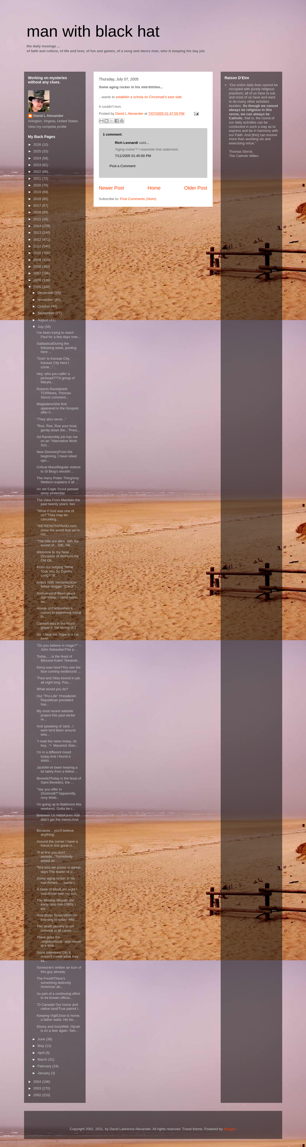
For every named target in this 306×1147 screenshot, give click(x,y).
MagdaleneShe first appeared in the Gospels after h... (58, 408)
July (41, 327)
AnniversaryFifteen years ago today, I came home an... (57, 597)
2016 (37, 212)
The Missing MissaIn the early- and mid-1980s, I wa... (56, 904)
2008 (37, 266)
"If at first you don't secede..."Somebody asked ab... (55, 856)
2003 (37, 1088)
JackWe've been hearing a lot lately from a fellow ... (57, 769)
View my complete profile (47, 127)
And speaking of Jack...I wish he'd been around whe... (56, 730)
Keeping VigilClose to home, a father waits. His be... (58, 1018)
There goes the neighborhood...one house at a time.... (59, 941)
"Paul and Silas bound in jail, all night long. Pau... (59, 680)
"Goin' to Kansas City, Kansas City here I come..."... (53, 362)
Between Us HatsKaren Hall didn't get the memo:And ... (58, 819)
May (41, 1046)
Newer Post (111, 188)
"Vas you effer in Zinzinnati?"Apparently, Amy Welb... (56, 793)
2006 (37, 280)
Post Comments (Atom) (138, 199)
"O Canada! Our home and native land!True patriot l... (59, 1007)
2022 (37, 172)
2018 (37, 199)
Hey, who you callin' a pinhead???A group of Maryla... (56, 378)
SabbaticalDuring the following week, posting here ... (56, 348)
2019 (37, 192)
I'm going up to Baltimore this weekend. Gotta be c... (59, 806)
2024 (37, 158)
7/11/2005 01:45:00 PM (133, 156)
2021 (37, 179)
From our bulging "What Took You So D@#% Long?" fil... (55, 571)
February (44, 1066)
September (46, 313)
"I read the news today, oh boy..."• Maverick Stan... (57, 743)
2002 (37, 1095)
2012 (37, 239)
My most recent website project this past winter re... (56, 715)
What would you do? (52, 689)
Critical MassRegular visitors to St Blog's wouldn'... (59, 469)
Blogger (229, 1129)
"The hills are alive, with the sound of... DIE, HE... (58, 543)
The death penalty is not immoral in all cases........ (58, 928)
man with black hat (93, 31)
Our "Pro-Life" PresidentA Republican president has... (56, 700)
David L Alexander (48, 116)
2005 (37, 287)
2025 (37, 151)
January (44, 1073)
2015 (37, 219)
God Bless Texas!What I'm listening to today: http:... (57, 917)
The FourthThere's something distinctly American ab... (54, 982)
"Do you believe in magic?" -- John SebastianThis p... (59, 647)
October (44, 306)
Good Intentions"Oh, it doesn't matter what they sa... (57, 956)
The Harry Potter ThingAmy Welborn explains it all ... (58, 480)
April (41, 1053)
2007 (37, 273)
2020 (37, 185)
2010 (37, 253)
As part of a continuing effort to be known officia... (58, 996)
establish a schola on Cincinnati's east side (149, 97)
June (41, 1039)
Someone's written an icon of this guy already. (59, 969)
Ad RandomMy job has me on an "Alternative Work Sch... (57, 441)
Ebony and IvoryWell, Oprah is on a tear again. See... (58, 1029)
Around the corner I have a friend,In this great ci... (57, 843)
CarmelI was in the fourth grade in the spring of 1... (58, 626)
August (43, 320)
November (46, 300)
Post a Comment (123, 166)
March (42, 1059)
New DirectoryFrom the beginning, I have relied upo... (56, 456)
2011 (37, 246)
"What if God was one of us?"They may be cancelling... (55, 515)
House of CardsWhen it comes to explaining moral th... (59, 612)
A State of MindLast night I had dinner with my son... (58, 891)
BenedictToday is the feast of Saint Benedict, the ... (59, 780)
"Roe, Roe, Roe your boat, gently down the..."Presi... (58, 428)
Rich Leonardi (126, 143)
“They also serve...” (51, 419)
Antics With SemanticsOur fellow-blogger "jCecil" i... (58, 584)
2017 (37, 206)
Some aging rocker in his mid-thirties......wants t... (57, 880)
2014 (37, 226)
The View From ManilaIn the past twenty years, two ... (58, 502)
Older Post (195, 188)
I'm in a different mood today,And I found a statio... (54, 756)
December (46, 293)
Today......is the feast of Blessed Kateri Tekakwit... (58, 658)
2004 (37, 1082)
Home (154, 188)
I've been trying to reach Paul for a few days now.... (59, 335)
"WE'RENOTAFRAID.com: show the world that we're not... (58, 530)
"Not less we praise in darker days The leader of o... (59, 869)
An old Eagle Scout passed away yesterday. (57, 491)
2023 (37, 165)
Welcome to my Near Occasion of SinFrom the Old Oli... (58, 556)
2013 (37, 233)
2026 (37, 145)
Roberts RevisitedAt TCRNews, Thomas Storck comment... (54, 393)
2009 (37, 260)
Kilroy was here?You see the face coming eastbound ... (59, 669)
